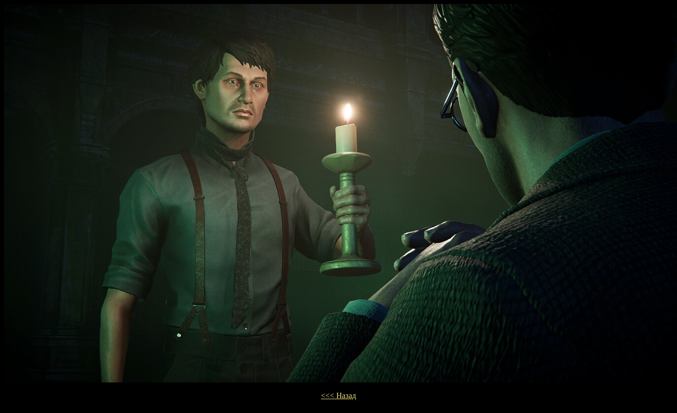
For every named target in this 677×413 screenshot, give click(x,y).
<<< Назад (338, 395)
